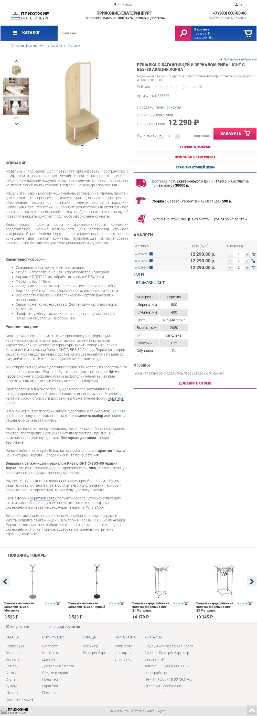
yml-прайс (123, 659)
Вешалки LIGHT (150, 283)
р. (211, 37)
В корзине (201, 29)
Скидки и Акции (55, 673)
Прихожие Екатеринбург (28, 46)
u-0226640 (141, 267)
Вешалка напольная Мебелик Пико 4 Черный (86, 605)
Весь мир (90, 646)
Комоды (12, 666)
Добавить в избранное (240, 59)
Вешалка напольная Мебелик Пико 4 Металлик (19, 607)
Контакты (126, 18)
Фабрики (109, 18)
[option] (80, 104)
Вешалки (74, 46)
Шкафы (12, 693)
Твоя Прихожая (168, 107)
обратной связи (43, 498)
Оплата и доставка (150, 18)
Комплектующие (19, 699)
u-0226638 (141, 254)
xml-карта (123, 653)
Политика (50, 679)
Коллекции (15, 646)
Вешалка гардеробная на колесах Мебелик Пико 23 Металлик (214, 607)
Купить (50, 603)
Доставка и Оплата (58, 666)
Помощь (49, 693)
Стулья (12, 679)
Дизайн (48, 659)
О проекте (93, 18)
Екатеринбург (94, 653)
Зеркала (12, 659)
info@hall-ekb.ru (21, 627)
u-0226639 (141, 261)
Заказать (235, 133)
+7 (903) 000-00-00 (229, 13)
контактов (30, 534)
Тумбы (11, 686)
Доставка (160, 181)
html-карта (123, 646)
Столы (11, 673)
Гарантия (50, 686)
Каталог (56, 46)
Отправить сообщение (163, 686)
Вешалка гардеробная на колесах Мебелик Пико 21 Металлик (150, 607)
